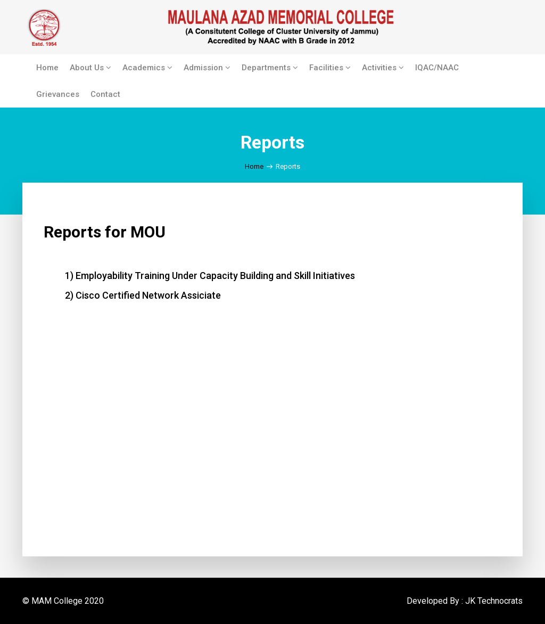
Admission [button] (207, 67)
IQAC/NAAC (437, 67)
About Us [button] (90, 67)
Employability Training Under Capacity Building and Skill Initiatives (215, 275)
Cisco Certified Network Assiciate (148, 295)
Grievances (57, 94)
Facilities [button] (330, 67)
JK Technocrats (494, 601)
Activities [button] (383, 67)
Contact (105, 94)
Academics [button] (147, 67)
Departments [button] (270, 67)
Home (47, 67)
